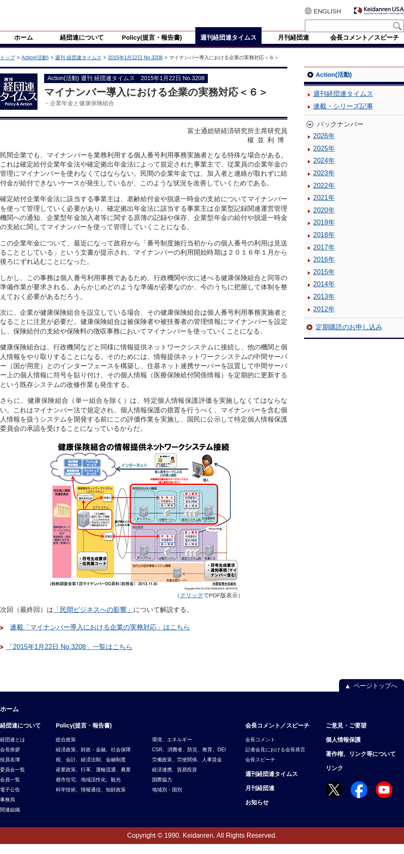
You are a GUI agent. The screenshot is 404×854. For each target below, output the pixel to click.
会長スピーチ (260, 770)
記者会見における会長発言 (275, 760)
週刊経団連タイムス (343, 103)
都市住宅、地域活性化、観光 (88, 790)
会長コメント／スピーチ (277, 735)
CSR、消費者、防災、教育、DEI (189, 760)
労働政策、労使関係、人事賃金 (187, 770)
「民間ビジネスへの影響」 (93, 619)
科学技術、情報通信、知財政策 (91, 800)
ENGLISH (327, 11)
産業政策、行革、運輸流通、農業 (93, 780)
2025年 (324, 158)
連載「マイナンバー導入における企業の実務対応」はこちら (100, 637)
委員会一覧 (12, 780)
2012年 (324, 319)
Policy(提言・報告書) (84, 735)
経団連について (20, 735)
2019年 (324, 232)
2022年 (324, 195)
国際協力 (162, 790)
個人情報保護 (343, 749)
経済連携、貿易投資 (174, 780)
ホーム (9, 719)
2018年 (324, 244)
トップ (7, 68)
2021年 (324, 207)
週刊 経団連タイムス (78, 68)
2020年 (324, 220)
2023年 (324, 183)
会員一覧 (10, 790)
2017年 (324, 257)
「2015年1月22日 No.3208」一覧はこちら (69, 656)
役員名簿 (10, 770)
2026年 (324, 145)
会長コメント (260, 750)
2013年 (324, 306)
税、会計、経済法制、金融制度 (91, 770)
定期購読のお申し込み (349, 337)
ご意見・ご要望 (346, 735)
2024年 (324, 170)
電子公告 (10, 800)
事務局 (7, 810)
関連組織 (10, 820)
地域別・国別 (167, 800)
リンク (334, 778)
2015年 (324, 282)
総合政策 (66, 750)
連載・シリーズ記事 (343, 116)
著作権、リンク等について (361, 764)
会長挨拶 (10, 760)
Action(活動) (34, 68)
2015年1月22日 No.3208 (135, 68)
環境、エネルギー (172, 750)
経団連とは (12, 750)
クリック (191, 605)
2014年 (324, 294)
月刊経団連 (259, 798)
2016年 (324, 269)
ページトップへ (375, 695)
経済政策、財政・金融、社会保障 (93, 760)
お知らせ (257, 812)
